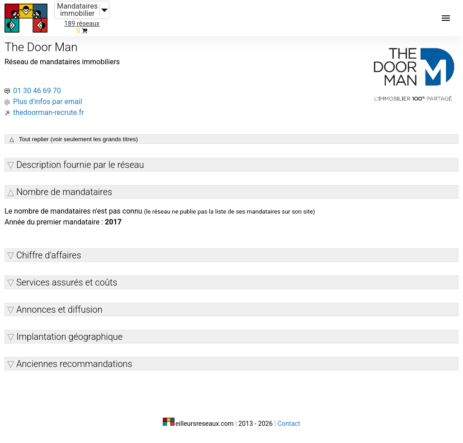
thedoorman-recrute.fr (48, 112)
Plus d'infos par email (47, 101)
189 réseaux (81, 24)
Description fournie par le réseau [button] (80, 164)
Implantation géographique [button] (69, 336)
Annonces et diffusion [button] (59, 309)
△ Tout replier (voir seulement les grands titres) (73, 139)
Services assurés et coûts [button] (66, 282)
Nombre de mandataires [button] (64, 191)
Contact (289, 424)
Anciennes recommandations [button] (74, 363)
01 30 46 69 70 (37, 90)
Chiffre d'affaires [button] (48, 255)
